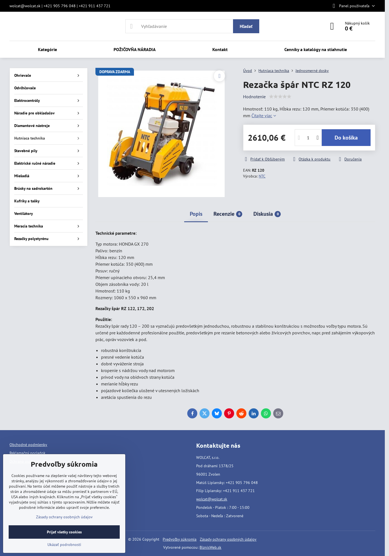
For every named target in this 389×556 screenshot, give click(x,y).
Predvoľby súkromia (179, 539)
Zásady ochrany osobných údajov (228, 539)
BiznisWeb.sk (210, 547)
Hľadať (246, 26)
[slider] (280, 96)
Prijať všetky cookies (64, 532)
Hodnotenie (254, 96)
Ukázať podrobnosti (64, 544)
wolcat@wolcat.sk (211, 499)
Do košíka (346, 137)
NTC (262, 176)
